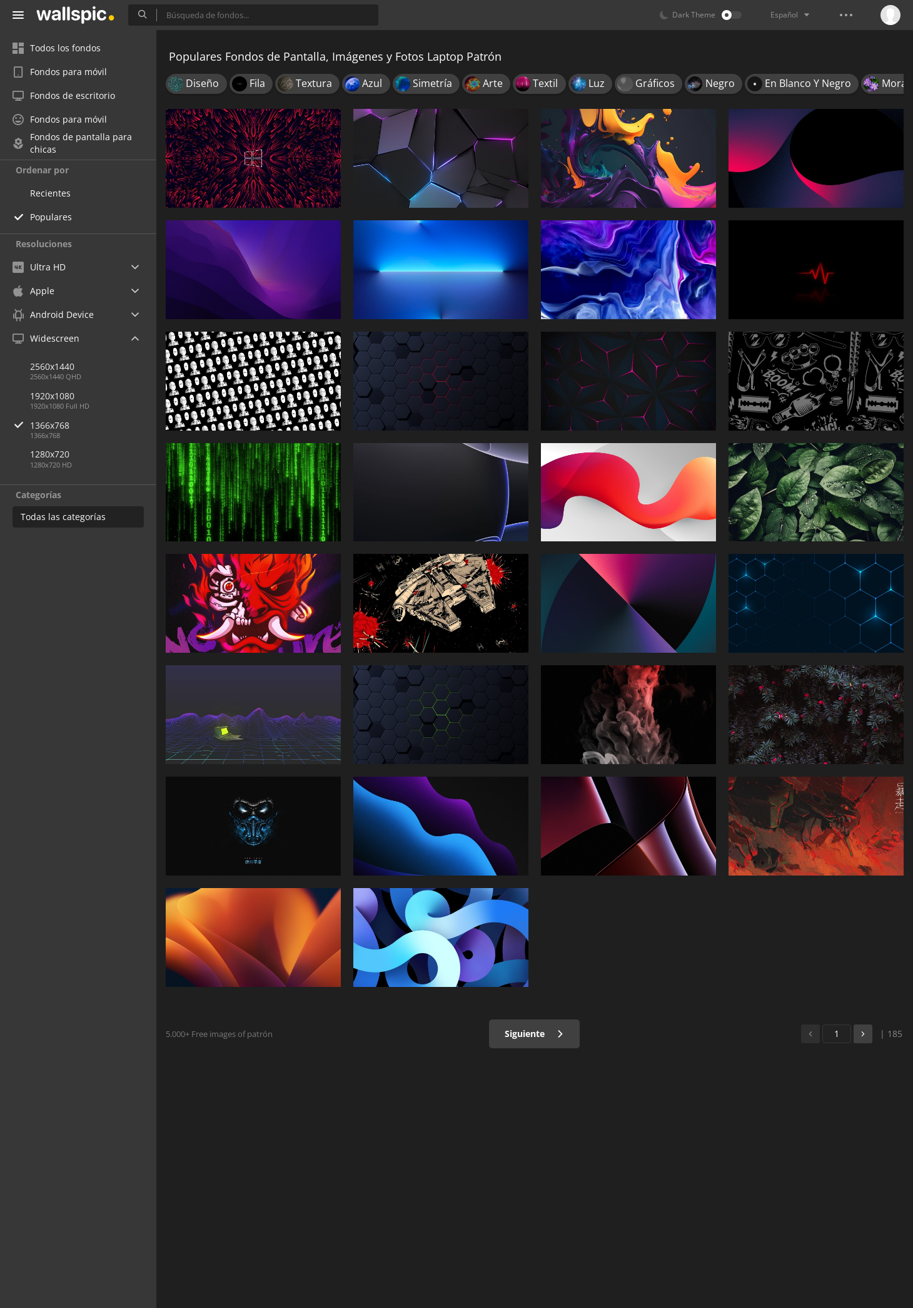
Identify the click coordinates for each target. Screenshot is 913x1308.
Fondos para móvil (60, 72)
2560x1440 (52, 366)
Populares (51, 217)
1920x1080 (52, 396)
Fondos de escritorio (64, 95)
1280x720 (49, 454)
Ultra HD (39, 267)
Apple (33, 291)
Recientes (50, 193)
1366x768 (93, 425)
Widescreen (46, 338)
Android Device (53, 315)
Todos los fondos (57, 48)
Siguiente (534, 1034)
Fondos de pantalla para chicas (72, 143)
